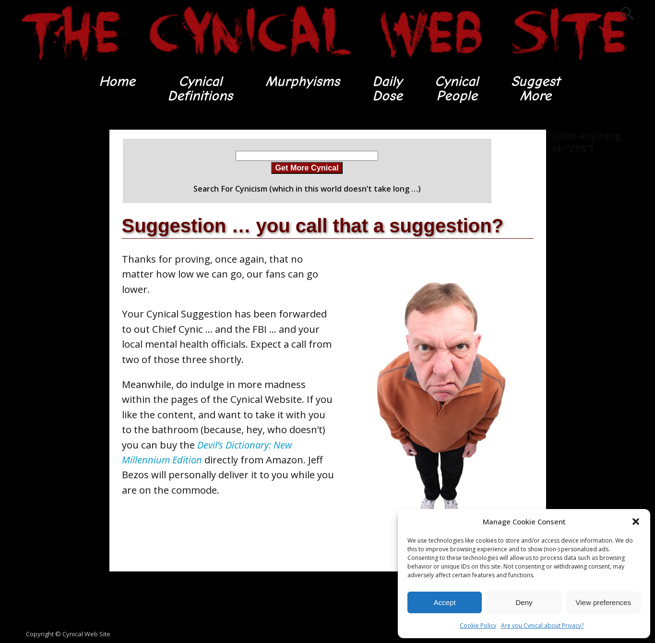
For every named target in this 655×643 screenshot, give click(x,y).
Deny (523, 602)
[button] (636, 521)
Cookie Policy (478, 625)
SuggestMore (537, 88)
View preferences (603, 602)
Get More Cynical (306, 168)
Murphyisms (302, 81)
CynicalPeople (456, 88)
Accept (445, 602)
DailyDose (387, 88)
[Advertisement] (54, 274)
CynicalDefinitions (199, 88)
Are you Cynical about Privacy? (542, 625)
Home (115, 81)
